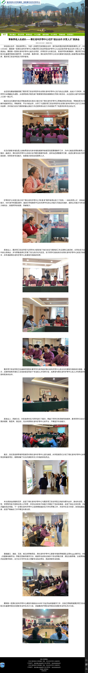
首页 (41, 659)
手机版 (41, 669)
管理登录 (46, 669)
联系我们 (45, 659)
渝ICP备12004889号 (39, 663)
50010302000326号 (56, 663)
